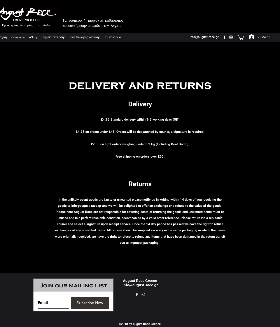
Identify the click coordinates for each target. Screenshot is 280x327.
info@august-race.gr (86, 206)
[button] (241, 37)
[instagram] (231, 37)
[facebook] (224, 37)
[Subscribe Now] (90, 303)
